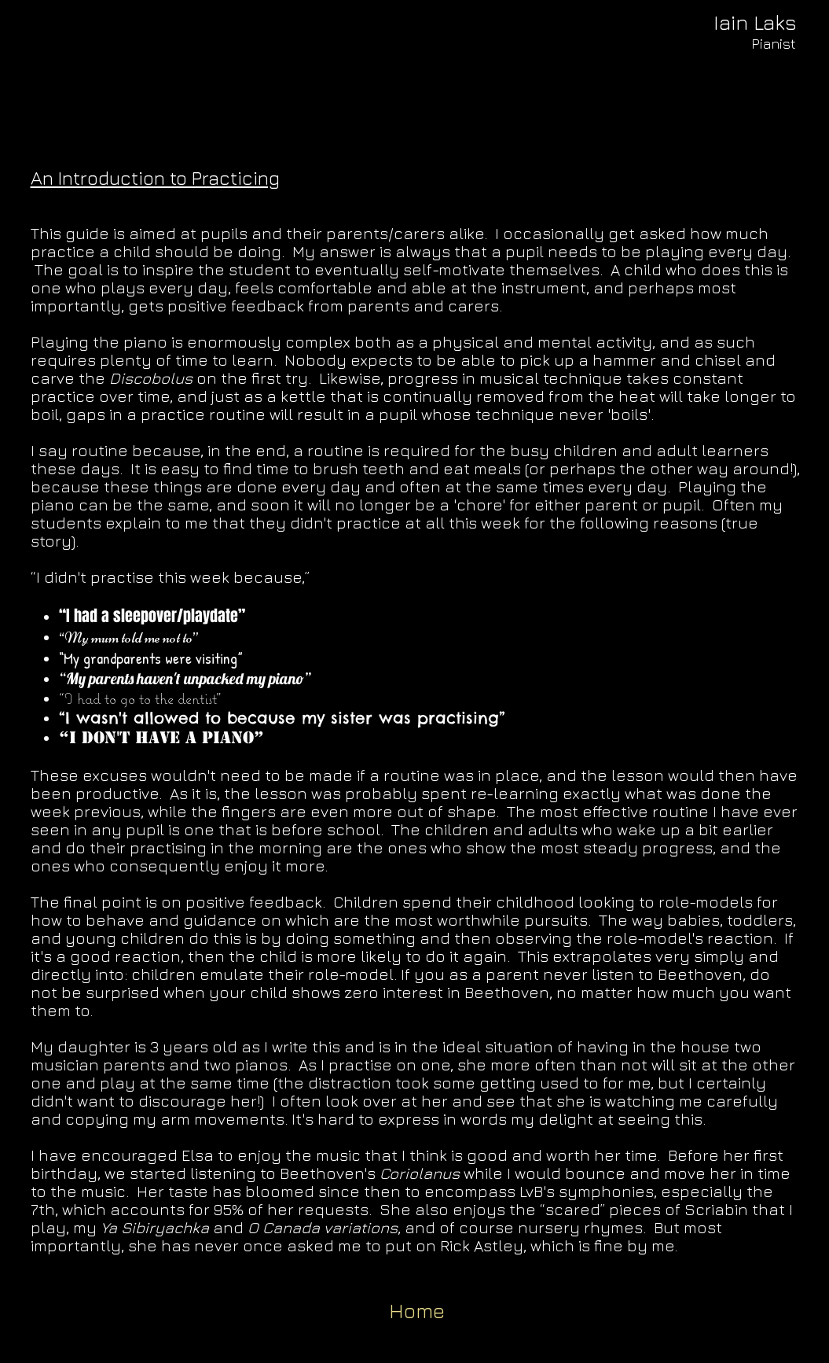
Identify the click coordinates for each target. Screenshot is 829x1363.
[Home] (417, 1311)
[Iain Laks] (755, 23)
